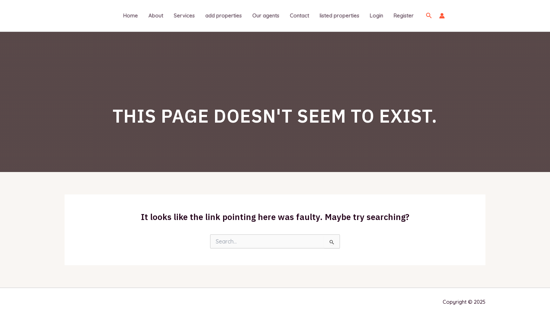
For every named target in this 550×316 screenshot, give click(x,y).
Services (184, 15)
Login (376, 15)
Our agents (265, 15)
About (155, 15)
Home (130, 15)
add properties (223, 15)
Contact (299, 15)
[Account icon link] (442, 16)
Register (404, 15)
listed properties (339, 15)
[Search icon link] (429, 15)
